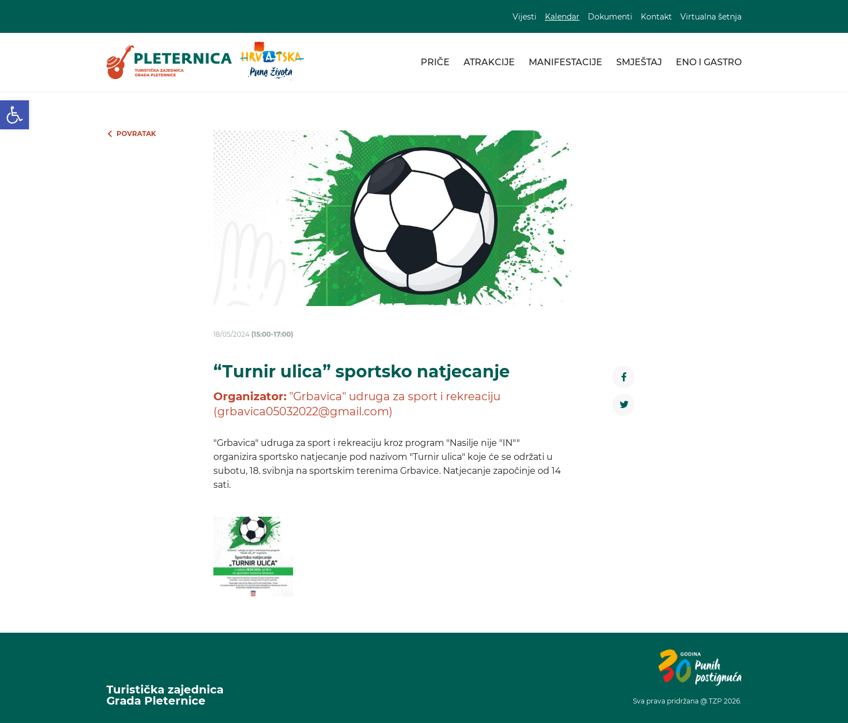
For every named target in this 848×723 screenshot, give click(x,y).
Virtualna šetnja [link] (711, 17)
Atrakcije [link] (489, 62)
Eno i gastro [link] (709, 62)
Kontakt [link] (656, 17)
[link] (14, 114)
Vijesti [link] (525, 17)
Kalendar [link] (562, 17)
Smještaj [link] (639, 62)
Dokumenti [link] (610, 17)
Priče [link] (435, 62)
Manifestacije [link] (565, 62)
